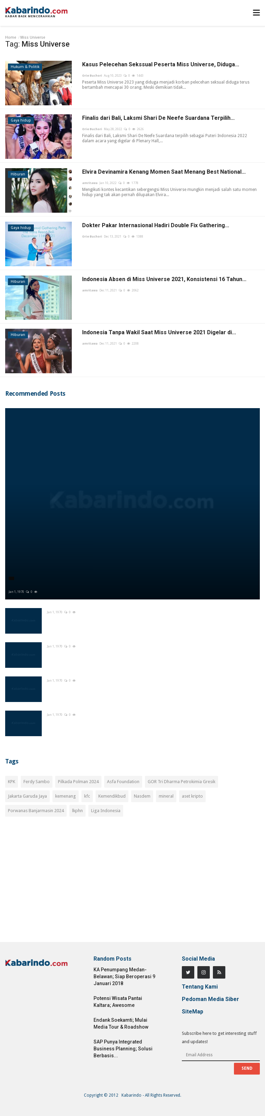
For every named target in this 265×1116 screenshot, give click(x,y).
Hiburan (18, 174)
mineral (166, 796)
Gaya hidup (21, 120)
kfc (87, 796)
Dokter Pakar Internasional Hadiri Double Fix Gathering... (155, 225)
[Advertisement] (132, 883)
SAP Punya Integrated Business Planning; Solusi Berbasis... (123, 1048)
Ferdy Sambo (36, 781)
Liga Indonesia (105, 810)
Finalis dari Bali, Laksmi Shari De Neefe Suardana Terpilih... (158, 118)
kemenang (65, 796)
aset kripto (192, 796)
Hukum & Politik (25, 67)
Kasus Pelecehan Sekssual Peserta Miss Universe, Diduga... (160, 64)
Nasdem (142, 796)
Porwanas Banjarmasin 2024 (36, 810)
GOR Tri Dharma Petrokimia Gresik (181, 781)
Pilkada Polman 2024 (78, 781)
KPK (11, 781)
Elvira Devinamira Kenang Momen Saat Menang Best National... (164, 172)
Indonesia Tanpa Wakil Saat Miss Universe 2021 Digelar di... (159, 332)
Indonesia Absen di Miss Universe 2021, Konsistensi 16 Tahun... (164, 279)
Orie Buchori (92, 75)
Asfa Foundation (123, 781)
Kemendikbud (112, 796)
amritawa (90, 183)
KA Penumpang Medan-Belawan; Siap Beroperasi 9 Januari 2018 (124, 976)
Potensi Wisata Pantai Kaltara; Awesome (118, 1001)
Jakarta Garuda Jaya (27, 796)
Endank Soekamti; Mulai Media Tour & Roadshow (121, 1023)
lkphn (77, 810)
